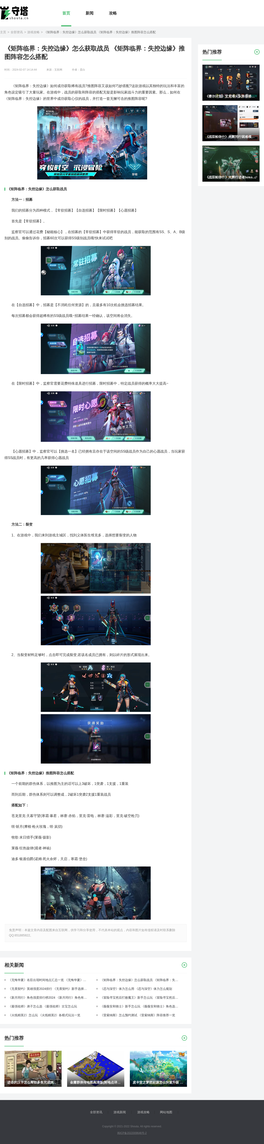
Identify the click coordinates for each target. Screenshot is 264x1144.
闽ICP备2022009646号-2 (132, 1133)
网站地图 (166, 1112)
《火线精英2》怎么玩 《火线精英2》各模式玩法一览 (44, 1015)
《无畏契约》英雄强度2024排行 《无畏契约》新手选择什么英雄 (48, 988)
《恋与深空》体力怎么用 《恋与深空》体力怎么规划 (136, 988)
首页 (66, 13)
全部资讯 (17, 32)
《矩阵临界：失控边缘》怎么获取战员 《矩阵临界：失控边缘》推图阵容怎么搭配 (140, 980)
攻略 (113, 13)
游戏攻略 (33, 32)
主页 (3, 32)
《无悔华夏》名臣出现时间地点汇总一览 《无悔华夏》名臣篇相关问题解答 (48, 980)
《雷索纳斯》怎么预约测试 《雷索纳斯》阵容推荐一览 (137, 1015)
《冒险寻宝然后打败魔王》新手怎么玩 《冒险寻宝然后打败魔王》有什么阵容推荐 (140, 997)
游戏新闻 (120, 1112)
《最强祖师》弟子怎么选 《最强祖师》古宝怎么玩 (42, 1006)
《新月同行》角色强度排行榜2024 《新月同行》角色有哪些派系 (48, 997)
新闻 (90, 13)
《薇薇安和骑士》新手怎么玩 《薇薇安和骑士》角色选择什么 (140, 1006)
